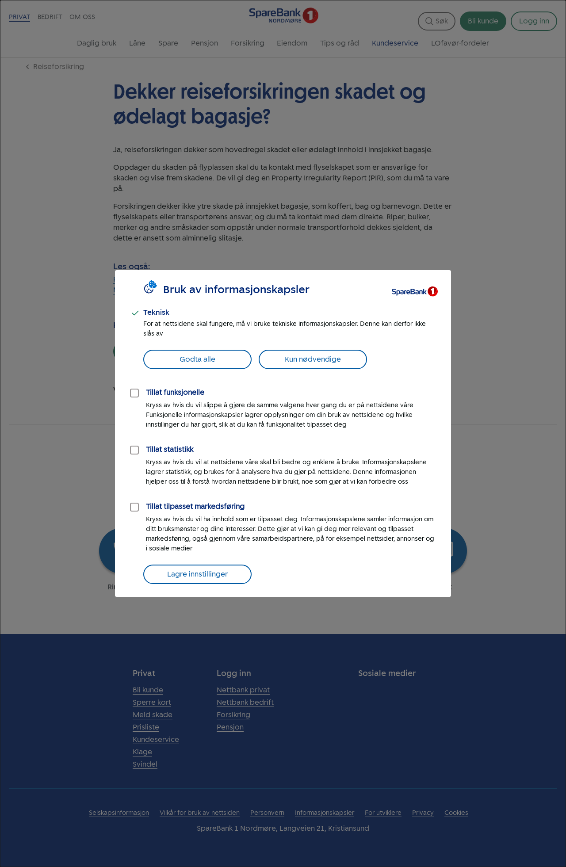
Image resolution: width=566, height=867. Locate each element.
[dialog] (283, 433)
